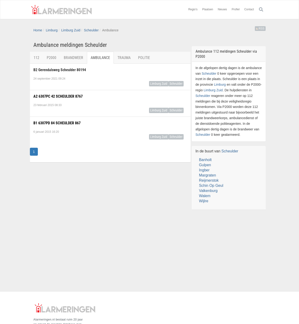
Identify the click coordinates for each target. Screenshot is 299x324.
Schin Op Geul (211, 186)
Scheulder (91, 30)
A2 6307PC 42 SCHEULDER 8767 (58, 96)
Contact (249, 9)
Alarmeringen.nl (61, 9)
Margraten (207, 175)
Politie (144, 57)
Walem (204, 196)
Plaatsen (207, 9)
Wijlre (203, 201)
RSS (260, 28)
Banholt (205, 160)
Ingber (204, 170)
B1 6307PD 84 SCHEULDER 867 (57, 123)
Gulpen (205, 165)
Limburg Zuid (70, 30)
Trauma (124, 57)
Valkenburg (208, 191)
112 (36, 57)
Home (37, 30)
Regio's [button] (193, 9)
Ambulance (100, 57)
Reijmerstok (209, 180)
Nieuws (222, 9)
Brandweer (73, 57)
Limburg (52, 30)
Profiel (236, 9)
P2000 (51, 57)
